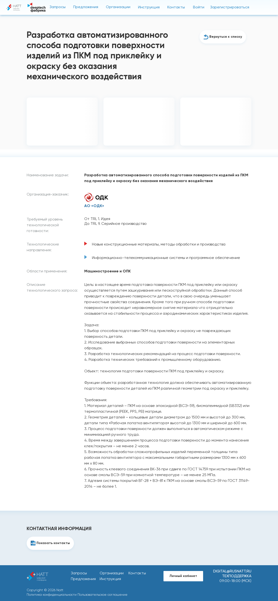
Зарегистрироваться (229, 7)
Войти (198, 7)
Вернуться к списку (225, 36)
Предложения (85, 7)
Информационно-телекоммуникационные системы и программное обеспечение (166, 258)
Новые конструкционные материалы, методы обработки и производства (158, 244)
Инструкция (149, 7)
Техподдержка (236, 576)
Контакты (176, 7)
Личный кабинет (183, 576)
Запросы (57, 7)
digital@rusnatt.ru (232, 571)
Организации (118, 7)
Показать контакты (53, 543)
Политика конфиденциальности (52, 594)
